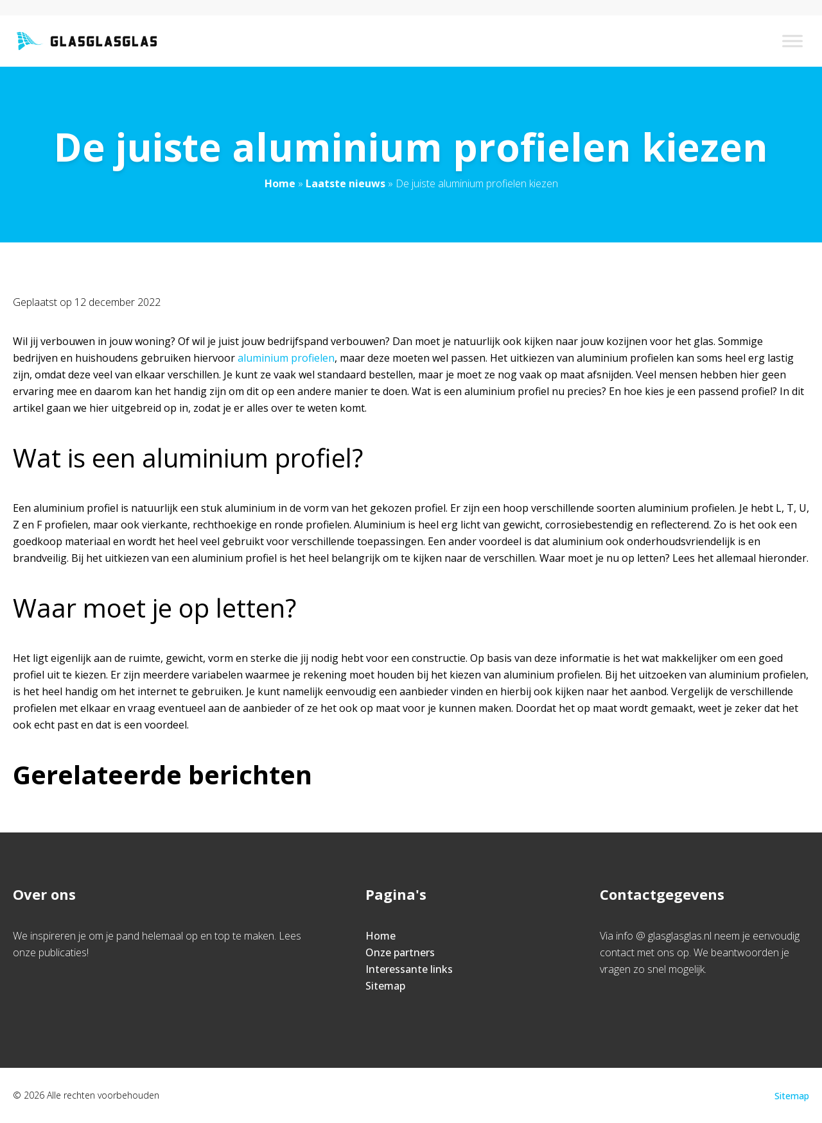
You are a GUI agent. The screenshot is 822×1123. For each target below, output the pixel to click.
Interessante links (409, 969)
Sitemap (385, 986)
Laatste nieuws (345, 183)
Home (280, 183)
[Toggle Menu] (792, 41)
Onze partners (400, 952)
